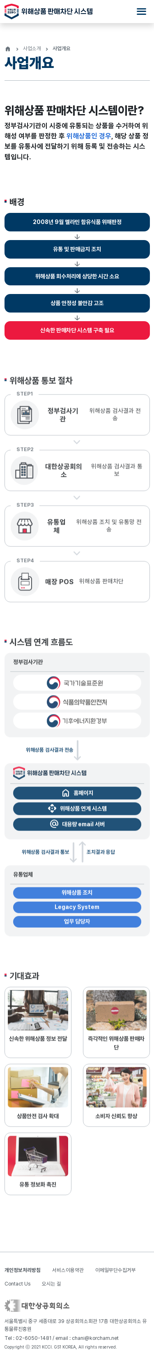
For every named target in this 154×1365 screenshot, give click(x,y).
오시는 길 (51, 1284)
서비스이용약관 (68, 1270)
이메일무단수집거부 (115, 1270)
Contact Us (17, 1284)
